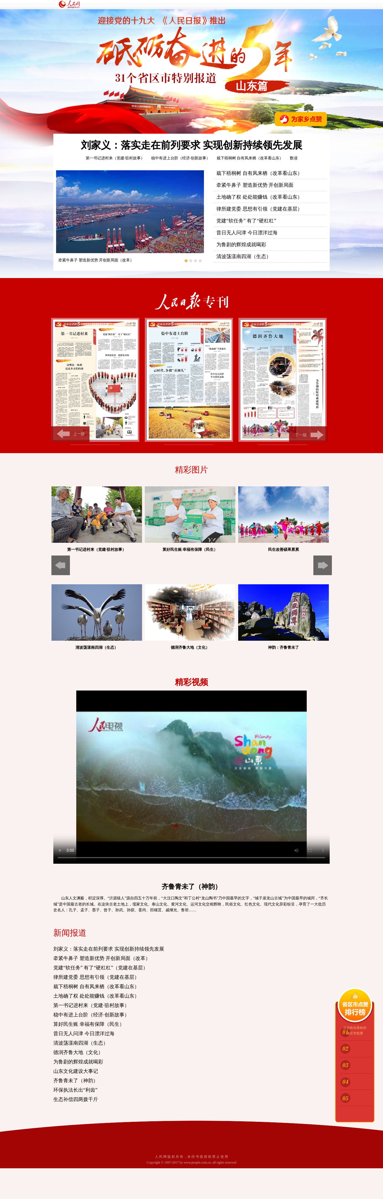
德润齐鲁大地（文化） (190, 647)
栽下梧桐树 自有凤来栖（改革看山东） (250, 158)
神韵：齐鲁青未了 (283, 647)
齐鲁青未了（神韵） (75, 1080)
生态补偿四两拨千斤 (75, 1099)
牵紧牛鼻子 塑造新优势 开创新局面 (254, 185)
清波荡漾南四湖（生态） (243, 256)
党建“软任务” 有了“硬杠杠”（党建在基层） (100, 967)
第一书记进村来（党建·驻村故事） (115, 158)
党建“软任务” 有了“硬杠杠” (246, 221)
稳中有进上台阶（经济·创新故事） (180, 158)
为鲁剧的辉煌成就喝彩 (241, 244)
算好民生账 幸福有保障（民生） (190, 549)
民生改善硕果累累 (283, 549)
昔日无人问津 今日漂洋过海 (246, 232)
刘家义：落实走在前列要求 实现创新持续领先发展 (191, 145)
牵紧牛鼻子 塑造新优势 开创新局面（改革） (96, 260)
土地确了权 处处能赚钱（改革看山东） (259, 197)
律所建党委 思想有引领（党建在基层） (259, 209)
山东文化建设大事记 (75, 1071)
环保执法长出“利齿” (75, 1090)
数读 (294, 158)
